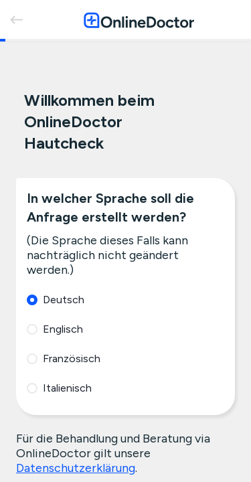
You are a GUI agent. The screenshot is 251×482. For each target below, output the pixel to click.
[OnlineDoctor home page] (139, 19)
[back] (16, 19)
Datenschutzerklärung (75, 468)
